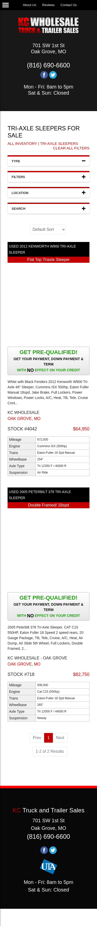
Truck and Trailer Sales (48, 810)
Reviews (48, 5)
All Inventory (22, 143)
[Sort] (48, 229)
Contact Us (68, 5)
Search (48, 208)
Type (48, 161)
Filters (48, 176)
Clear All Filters (71, 148)
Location (48, 192)
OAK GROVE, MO (24, 418)
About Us (29, 5)
